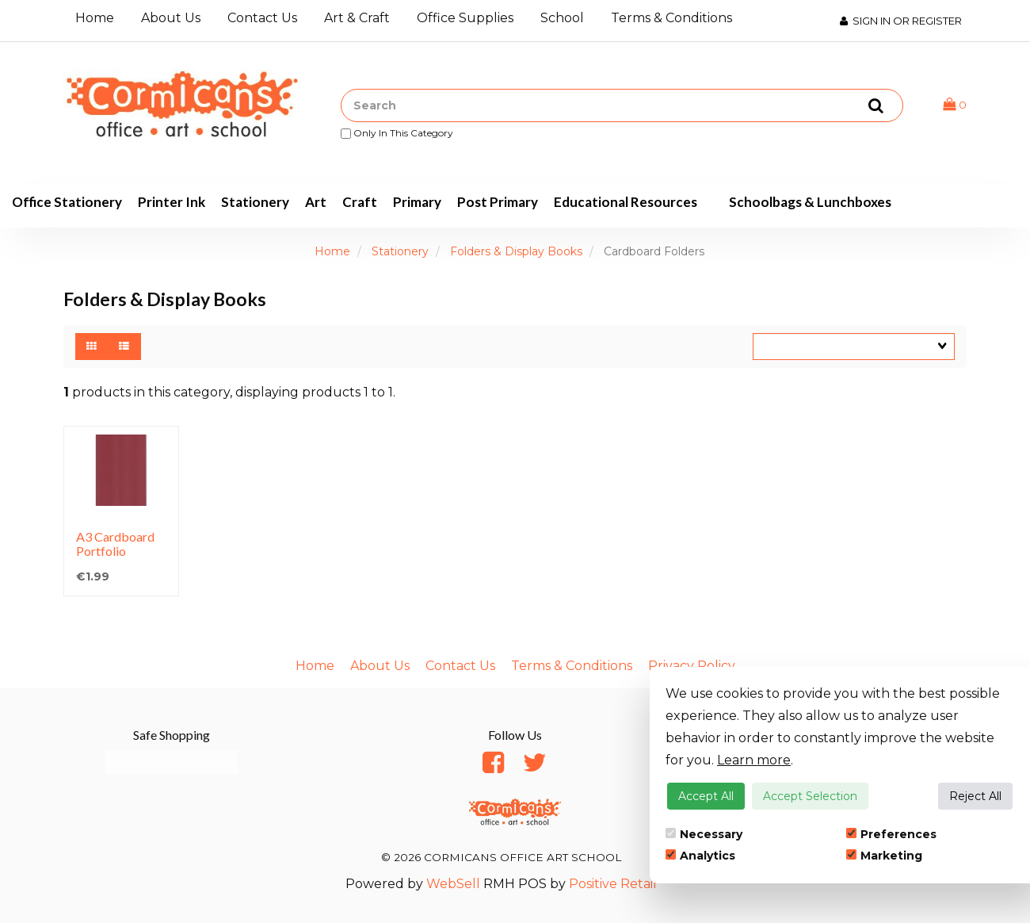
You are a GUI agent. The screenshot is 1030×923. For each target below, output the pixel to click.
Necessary (704, 834)
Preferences (891, 834)
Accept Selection (810, 796)
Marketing (884, 855)
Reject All (975, 796)
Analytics (700, 855)
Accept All (706, 796)
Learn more (754, 760)
